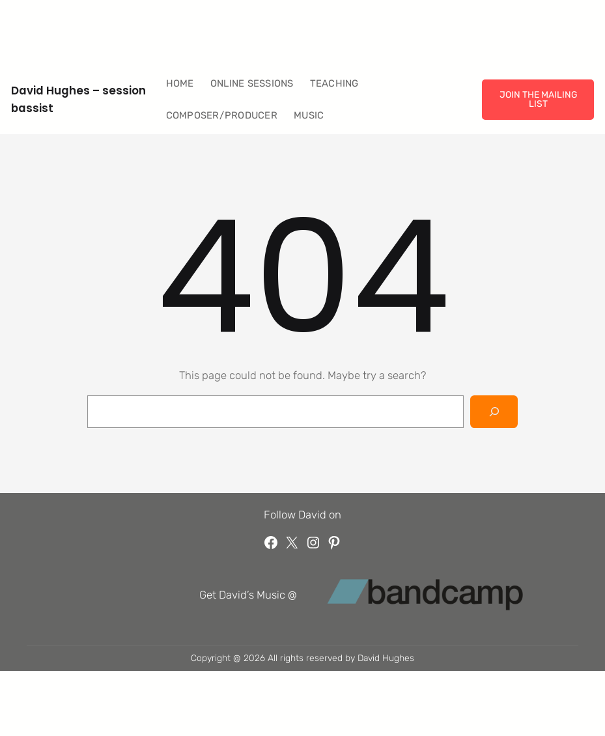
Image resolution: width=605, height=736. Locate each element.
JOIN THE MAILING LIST (538, 99)
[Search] (494, 411)
